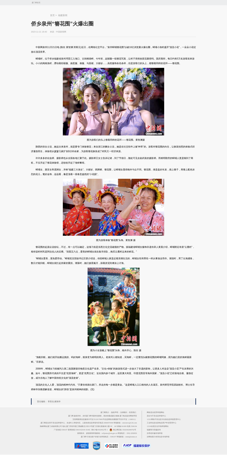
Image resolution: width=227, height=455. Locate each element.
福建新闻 (62, 15)
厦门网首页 (36, 3)
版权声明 (114, 412)
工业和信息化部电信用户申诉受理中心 (161, 423)
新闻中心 (40, 14)
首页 (52, 15)
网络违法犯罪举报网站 (155, 412)
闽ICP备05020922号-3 (99, 430)
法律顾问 (123, 412)
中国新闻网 (61, 32)
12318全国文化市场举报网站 (158, 426)
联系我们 (132, 412)
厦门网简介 (104, 412)
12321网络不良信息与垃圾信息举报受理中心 (164, 419)
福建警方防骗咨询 (154, 430)
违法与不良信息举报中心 (156, 416)
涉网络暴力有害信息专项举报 (158, 437)
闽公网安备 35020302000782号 (122, 430)
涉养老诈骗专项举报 (154, 433)
